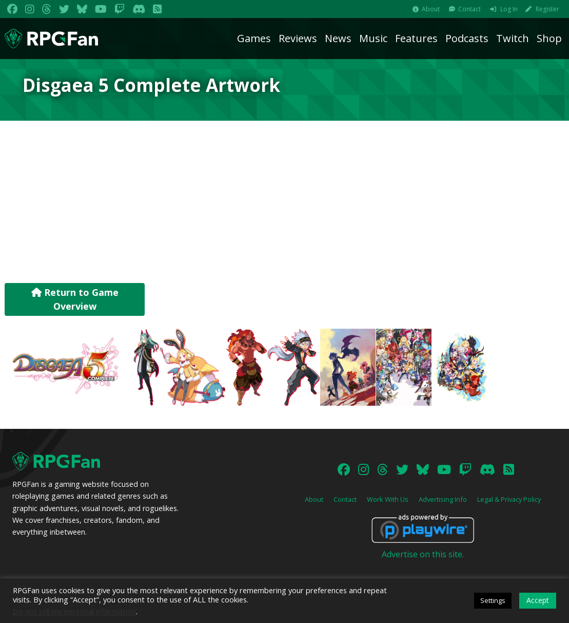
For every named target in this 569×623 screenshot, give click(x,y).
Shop (549, 38)
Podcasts (466, 38)
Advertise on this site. (423, 554)
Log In (509, 9)
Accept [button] (537, 600)
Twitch (512, 38)
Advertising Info (443, 499)
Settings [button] (492, 600)
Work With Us (387, 499)
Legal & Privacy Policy (509, 499)
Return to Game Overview (75, 299)
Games (254, 38)
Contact (469, 9)
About (431, 9)
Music (373, 38)
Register (547, 9)
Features (416, 38)
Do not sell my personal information (74, 611)
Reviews (298, 38)
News (338, 38)
